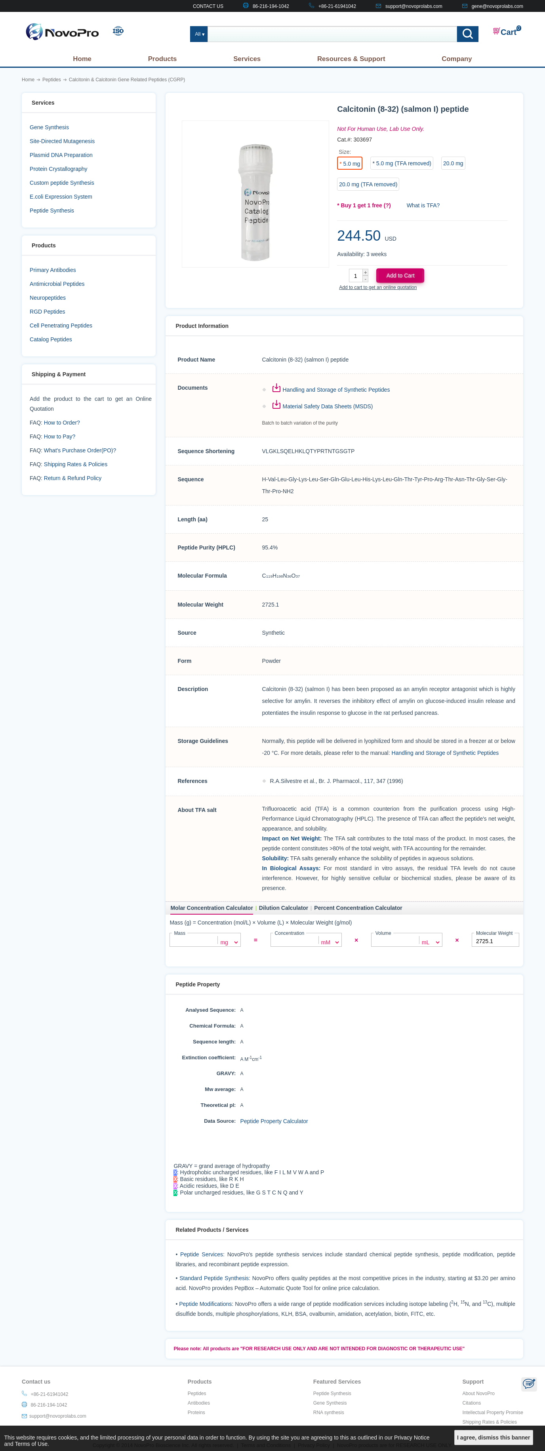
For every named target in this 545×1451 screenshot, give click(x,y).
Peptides (197, 1396)
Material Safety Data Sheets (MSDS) (328, 406)
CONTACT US (208, 6)
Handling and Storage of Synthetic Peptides (336, 390)
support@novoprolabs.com (413, 6)
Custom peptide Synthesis (62, 183)
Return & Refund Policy (73, 478)
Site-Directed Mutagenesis (62, 141)
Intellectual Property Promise (493, 1415)
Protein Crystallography (59, 169)
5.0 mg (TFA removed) (403, 163)
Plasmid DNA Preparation (61, 155)
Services (247, 59)
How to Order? (62, 422)
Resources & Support (351, 59)
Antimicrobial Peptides (57, 284)
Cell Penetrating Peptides (61, 325)
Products (162, 59)
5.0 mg (351, 164)
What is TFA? (423, 205)
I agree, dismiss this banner (493, 1437)
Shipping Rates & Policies (75, 464)
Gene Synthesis (49, 127)
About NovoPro (479, 1396)
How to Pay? (59, 436)
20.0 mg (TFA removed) (368, 184)
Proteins (196, 1415)
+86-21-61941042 (337, 6)
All (197, 34)
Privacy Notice (411, 1437)
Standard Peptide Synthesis (214, 1281)
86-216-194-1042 (271, 6)
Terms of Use (31, 1444)
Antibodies (199, 1406)
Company (457, 59)
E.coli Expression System (61, 196)
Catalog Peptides (51, 339)
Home (82, 59)
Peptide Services (201, 1257)
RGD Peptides (47, 311)
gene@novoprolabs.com (497, 6)
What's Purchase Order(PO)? (80, 450)
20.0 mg (453, 163)
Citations (472, 1406)
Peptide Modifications (205, 1307)
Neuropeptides (48, 298)
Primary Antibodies (53, 270)
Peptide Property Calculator (274, 1121)
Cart (504, 31)
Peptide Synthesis (52, 210)
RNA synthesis (328, 1415)
